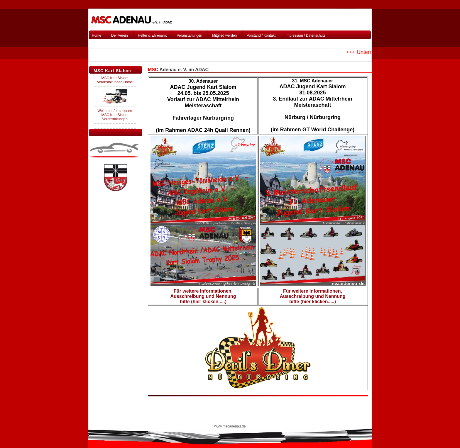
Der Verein (119, 35)
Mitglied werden (224, 35)
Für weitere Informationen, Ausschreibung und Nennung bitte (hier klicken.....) (203, 296)
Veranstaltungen (189, 35)
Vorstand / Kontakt (261, 35)
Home (96, 35)
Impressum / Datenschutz (305, 35)
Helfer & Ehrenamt (152, 35)
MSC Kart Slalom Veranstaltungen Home (115, 80)
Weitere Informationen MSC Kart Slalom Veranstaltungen (115, 115)
